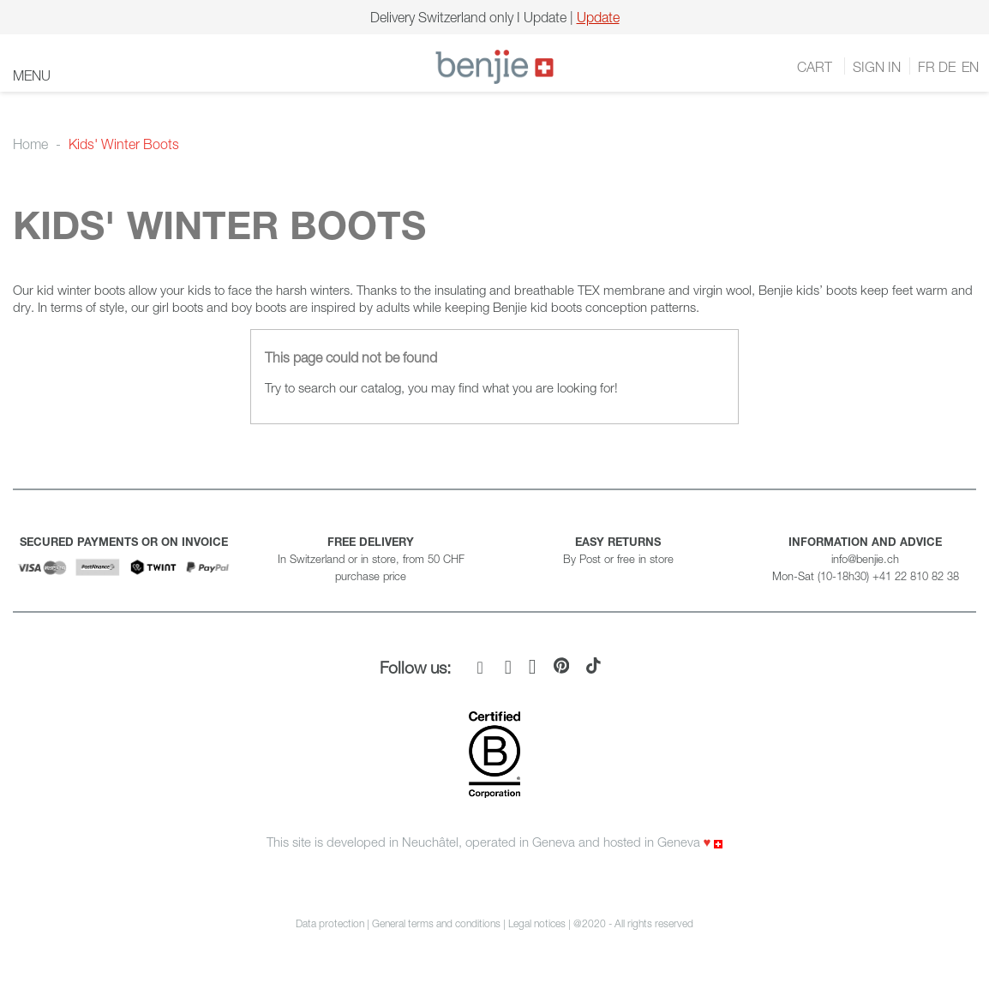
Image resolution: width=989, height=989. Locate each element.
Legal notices (538, 923)
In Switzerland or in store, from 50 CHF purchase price (371, 559)
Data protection (330, 923)
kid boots (556, 307)
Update (598, 17)
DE (947, 67)
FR (926, 67)
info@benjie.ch (865, 559)
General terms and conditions (436, 923)
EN (969, 67)
